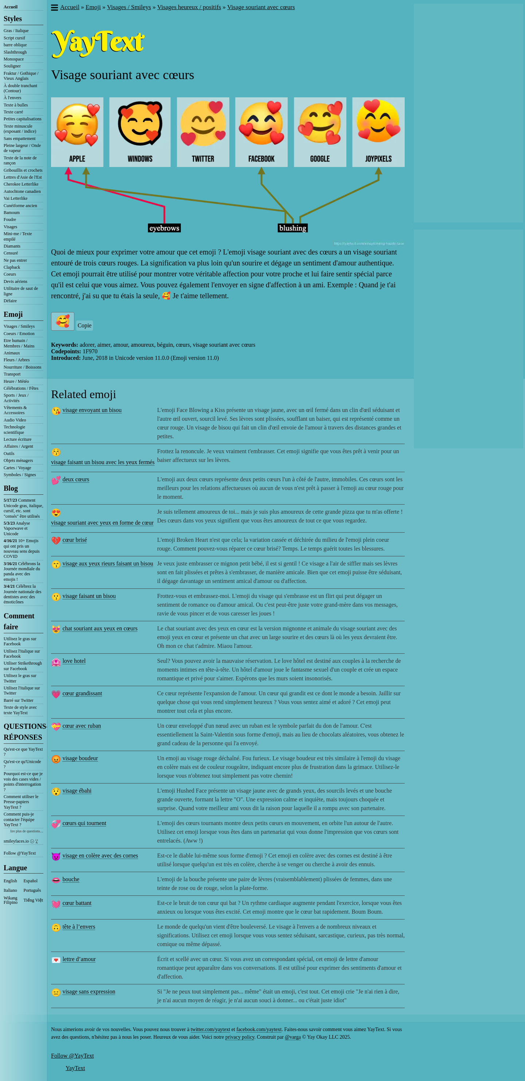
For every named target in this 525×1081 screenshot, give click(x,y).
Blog (11, 488)
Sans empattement (20, 138)
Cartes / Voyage (17, 467)
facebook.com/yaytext (258, 1029)
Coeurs (10, 274)
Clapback (12, 267)
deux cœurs (75, 479)
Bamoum (12, 212)
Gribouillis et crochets (23, 170)
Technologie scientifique (14, 429)
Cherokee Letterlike (21, 184)
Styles (13, 19)
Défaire (10, 300)
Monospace (14, 59)
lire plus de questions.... (26, 831)
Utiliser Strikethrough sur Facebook (23, 666)
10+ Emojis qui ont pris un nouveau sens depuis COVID (22, 548)
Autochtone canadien (22, 191)
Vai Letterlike (16, 198)
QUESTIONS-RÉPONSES (23, 731)
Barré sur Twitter (19, 700)
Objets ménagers (18, 460)
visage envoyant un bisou (91, 410)
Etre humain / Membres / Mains (19, 343)
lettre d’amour (79, 959)
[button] (54, 8)
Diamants (12, 246)
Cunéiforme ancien (20, 205)
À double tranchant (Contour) (20, 88)
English (10, 880)
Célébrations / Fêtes (21, 388)
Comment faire (19, 621)
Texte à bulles (16, 105)
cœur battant (77, 903)
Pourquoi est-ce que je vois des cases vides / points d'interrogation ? (23, 781)
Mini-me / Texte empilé (18, 236)
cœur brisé (74, 540)
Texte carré (13, 111)
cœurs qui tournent (84, 823)
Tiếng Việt (33, 900)
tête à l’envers (78, 926)
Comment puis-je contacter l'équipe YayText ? (19, 819)
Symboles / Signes (20, 474)
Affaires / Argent (18, 446)
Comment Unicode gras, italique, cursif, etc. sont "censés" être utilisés (23, 508)
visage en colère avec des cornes (100, 855)
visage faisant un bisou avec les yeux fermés (103, 462)
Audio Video (15, 420)
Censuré (11, 253)
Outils (9, 453)
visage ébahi (77, 791)
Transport (12, 374)
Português (32, 890)
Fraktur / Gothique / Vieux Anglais (21, 76)
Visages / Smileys (19, 326)
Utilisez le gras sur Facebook (20, 641)
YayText (75, 1068)
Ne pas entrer (15, 260)
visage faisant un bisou (89, 596)
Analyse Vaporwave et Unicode (17, 528)
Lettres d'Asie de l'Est (23, 177)
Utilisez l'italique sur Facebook (22, 654)
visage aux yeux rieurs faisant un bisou (107, 563)
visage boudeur (80, 758)
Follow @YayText (20, 853)
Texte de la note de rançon (20, 160)
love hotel (74, 661)
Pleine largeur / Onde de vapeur (22, 148)
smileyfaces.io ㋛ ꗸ (21, 841)
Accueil (11, 6)
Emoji (13, 314)
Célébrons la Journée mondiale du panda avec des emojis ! (22, 571)
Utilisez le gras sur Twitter (20, 678)
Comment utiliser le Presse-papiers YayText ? (21, 802)
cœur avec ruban (81, 726)
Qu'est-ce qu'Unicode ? (22, 764)
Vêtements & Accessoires (15, 410)
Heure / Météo (16, 381)
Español (31, 880)
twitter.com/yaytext (210, 1029)
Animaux (12, 352)
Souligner (12, 66)
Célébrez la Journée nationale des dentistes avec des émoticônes (22, 594)
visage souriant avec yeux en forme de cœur (102, 523)
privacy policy (239, 1037)
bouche (70, 879)
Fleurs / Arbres (17, 359)
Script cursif (14, 37)
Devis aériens (15, 281)
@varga (293, 1037)
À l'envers (12, 97)
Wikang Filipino (11, 900)
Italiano (10, 890)
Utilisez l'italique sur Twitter (22, 690)
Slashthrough (15, 52)
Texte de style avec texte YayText (20, 710)
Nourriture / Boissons (22, 367)
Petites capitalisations (23, 118)
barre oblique (15, 44)
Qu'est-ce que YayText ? (23, 752)
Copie (85, 325)
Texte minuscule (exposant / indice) (20, 129)
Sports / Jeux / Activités (16, 398)
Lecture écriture (17, 439)
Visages (10, 226)
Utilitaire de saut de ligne (21, 291)
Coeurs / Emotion (19, 333)
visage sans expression (88, 991)
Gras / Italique (16, 30)
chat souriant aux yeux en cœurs (99, 628)
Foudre (10, 219)
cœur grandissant (82, 693)
